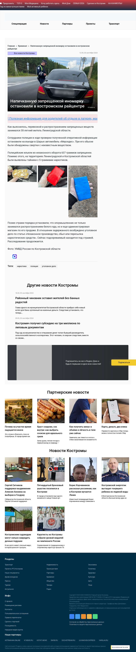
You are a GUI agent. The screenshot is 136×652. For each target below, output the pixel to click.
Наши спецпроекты (12, 573)
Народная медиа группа (14, 630)
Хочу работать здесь (50, 3)
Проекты (90, 23)
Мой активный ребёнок (37, 7)
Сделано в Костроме (96, 3)
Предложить (8, 3)
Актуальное (9, 589)
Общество (50, 581)
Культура (91, 577)
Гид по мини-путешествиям (12, 7)
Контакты (8, 609)
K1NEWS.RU (28, 640)
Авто (90, 581)
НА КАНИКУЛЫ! (115, 3)
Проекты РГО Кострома (14, 569)
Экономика (92, 565)
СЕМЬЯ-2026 (78, 3)
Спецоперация (19, 23)
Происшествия (52, 569)
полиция (34, 266)
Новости (44, 23)
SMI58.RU (54, 640)
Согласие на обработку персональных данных (86, 622)
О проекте (8, 601)
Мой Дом (66, 3)
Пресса (7, 581)
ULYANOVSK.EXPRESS (87, 640)
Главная (11, 46)
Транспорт (114, 23)
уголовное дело (49, 266)
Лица (90, 585)
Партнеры (67, 23)
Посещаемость (10, 626)
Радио (49, 589)
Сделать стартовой (12, 622)
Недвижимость (52, 565)
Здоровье (91, 573)
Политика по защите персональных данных (85, 624)
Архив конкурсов (11, 577)
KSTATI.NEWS (42, 640)
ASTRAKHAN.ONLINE (12, 640)
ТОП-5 (19, 3)
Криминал (22, 46)
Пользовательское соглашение (16, 613)
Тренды (49, 585)
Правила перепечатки (13, 618)
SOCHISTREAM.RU (68, 640)
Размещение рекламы (13, 605)
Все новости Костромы (24, 53)
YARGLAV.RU (103, 640)
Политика (92, 569)
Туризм (7, 585)
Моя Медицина (31, 3)
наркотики (21, 266)
